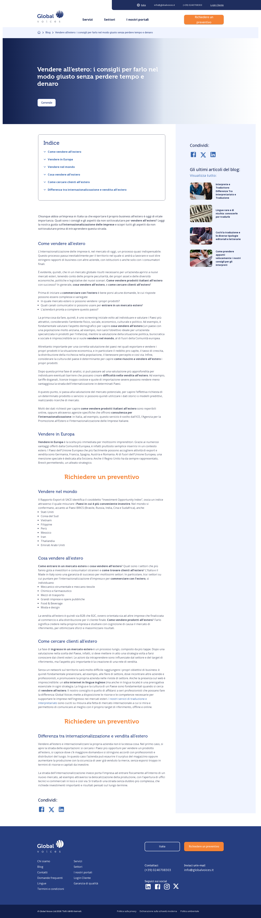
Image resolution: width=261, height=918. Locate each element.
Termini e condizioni (50, 889)
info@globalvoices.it (199, 870)
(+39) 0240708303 (158, 870)
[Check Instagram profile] (166, 887)
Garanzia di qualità (86, 883)
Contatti (42, 872)
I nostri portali (83, 872)
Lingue (41, 883)
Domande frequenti (50, 878)
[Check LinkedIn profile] (148, 887)
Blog (40, 867)
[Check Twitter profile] (176, 887)
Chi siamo (43, 861)
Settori (78, 867)
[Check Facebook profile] (157, 887)
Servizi (78, 861)
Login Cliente (82, 878)
